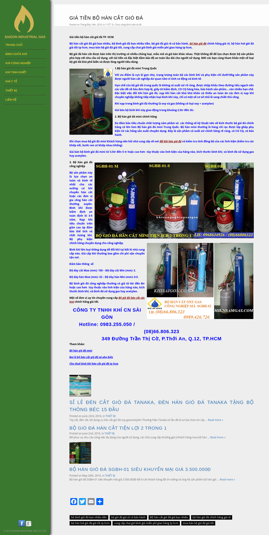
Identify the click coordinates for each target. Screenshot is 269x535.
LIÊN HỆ (10, 99)
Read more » (215, 420)
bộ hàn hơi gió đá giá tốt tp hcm (90, 523)
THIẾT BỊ (11, 90)
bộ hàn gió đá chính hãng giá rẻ (212, 517)
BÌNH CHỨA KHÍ (16, 54)
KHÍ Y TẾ (11, 81)
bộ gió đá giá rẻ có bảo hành (128, 517)
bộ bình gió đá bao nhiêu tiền (89, 517)
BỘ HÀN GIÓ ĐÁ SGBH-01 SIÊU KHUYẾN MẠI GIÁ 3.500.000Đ (140, 469)
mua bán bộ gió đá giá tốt (198, 523)
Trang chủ (14, 45)
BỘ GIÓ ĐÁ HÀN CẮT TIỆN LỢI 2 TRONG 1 (118, 427)
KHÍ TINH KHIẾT (15, 72)
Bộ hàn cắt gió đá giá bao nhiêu (169, 517)
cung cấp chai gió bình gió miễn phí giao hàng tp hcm (146, 523)
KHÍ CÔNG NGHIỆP (18, 63)
